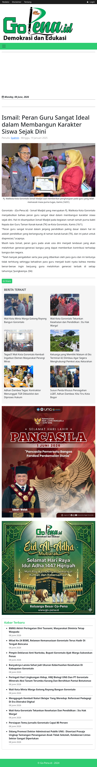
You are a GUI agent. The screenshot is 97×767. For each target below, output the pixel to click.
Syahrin (15, 137)
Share (7, 281)
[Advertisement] (48, 74)
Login (91, 2)
